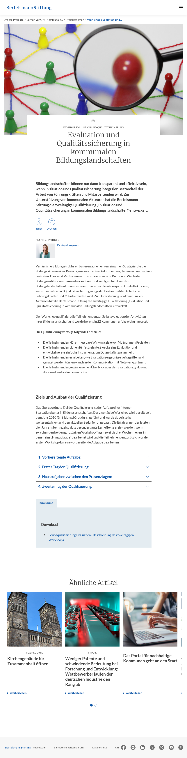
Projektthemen (75, 19)
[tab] (46, 503)
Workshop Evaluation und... (104, 19)
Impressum (39, 747)
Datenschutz (99, 747)
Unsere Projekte (14, 19)
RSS (117, 747)
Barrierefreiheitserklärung (69, 747)
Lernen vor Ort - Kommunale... (45, 19)
